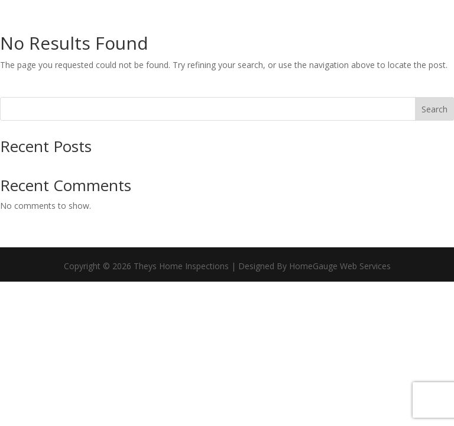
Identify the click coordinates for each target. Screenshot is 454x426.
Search (434, 109)
